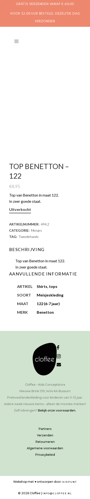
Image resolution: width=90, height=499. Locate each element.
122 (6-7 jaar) (48, 303)
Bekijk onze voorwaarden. (57, 410)
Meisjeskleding (50, 295)
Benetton (45, 312)
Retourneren (45, 442)
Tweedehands (29, 237)
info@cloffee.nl (57, 493)
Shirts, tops (47, 286)
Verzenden (45, 435)
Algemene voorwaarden (45, 448)
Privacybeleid (45, 454)
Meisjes (36, 230)
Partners (45, 429)
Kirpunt (69, 481)
